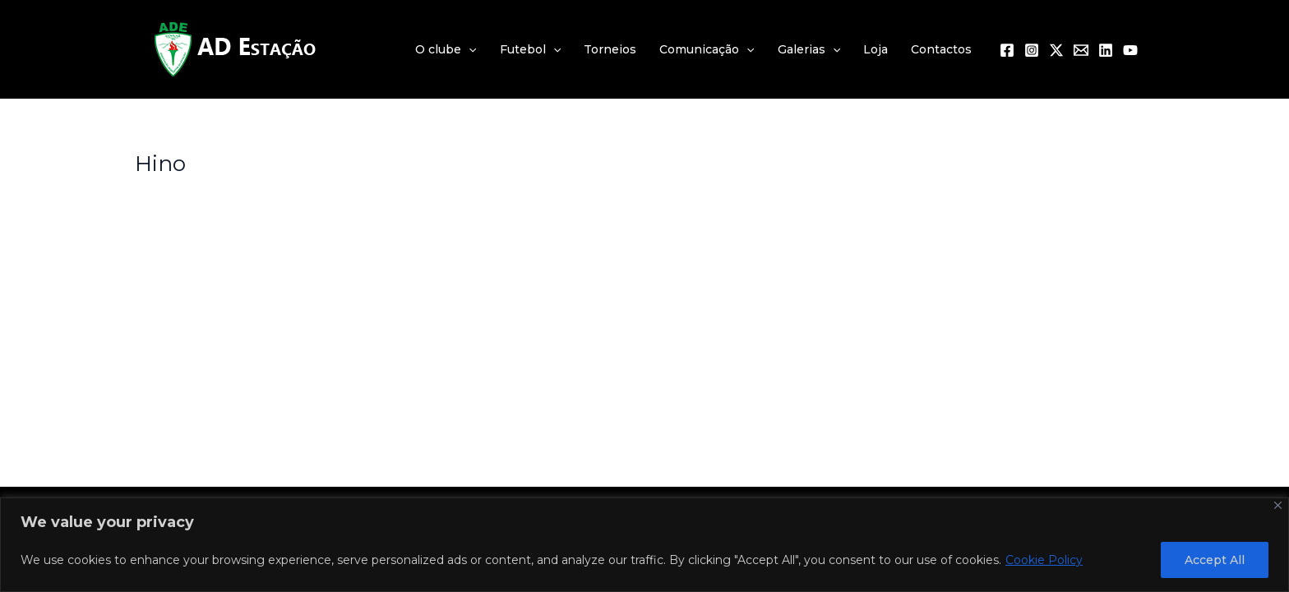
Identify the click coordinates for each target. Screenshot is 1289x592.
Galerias (809, 49)
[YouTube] (1130, 50)
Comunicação (706, 49)
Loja (875, 49)
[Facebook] (1007, 50)
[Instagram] (1031, 50)
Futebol (530, 49)
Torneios (610, 49)
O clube (445, 49)
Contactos (941, 49)
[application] (468, 49)
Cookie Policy (1044, 560)
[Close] (1278, 505)
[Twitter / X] (1056, 50)
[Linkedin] (1105, 50)
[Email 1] (1081, 50)
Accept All (1215, 560)
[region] (644, 544)
